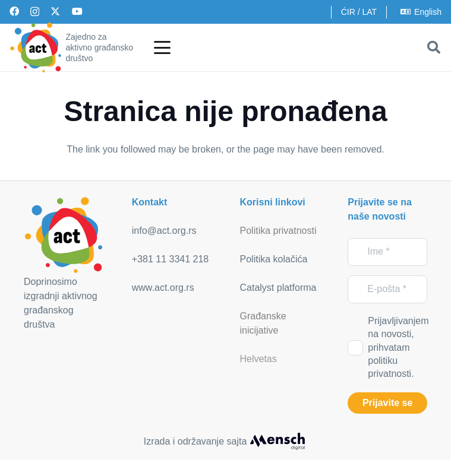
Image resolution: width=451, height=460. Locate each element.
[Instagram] (34, 12)
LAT (369, 12)
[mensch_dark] (277, 442)
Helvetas (258, 359)
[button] (162, 47)
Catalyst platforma (278, 288)
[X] (55, 11)
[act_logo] (36, 47)
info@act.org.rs (164, 231)
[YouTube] (77, 11)
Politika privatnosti (278, 231)
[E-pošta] (387, 289)
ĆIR (348, 12)
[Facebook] (14, 11)
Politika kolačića (274, 259)
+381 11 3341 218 (170, 259)
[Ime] (387, 252)
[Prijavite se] (387, 403)
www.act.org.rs (163, 288)
